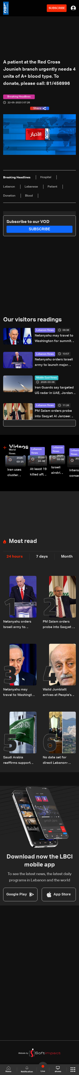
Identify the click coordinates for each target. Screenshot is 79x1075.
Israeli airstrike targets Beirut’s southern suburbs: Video (58, 471)
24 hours (15, 556)
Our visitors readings (32, 320)
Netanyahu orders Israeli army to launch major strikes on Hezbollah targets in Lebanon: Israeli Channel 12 (55, 363)
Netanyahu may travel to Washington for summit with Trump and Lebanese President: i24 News (55, 339)
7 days (42, 556)
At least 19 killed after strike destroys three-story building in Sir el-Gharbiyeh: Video (38, 472)
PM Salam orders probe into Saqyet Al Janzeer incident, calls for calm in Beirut (54, 414)
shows (58, 1069)
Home (8, 1069)
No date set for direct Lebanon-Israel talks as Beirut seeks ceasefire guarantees (58, 761)
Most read (23, 541)
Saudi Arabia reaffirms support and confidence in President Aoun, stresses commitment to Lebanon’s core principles (17, 761)
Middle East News (46, 378)
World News (12, 452)
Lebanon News (45, 330)
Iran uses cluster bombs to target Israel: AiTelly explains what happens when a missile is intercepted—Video (16, 473)
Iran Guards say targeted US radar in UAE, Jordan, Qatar (54, 391)
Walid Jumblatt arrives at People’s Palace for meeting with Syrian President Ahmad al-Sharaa (59, 693)
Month (67, 556)
